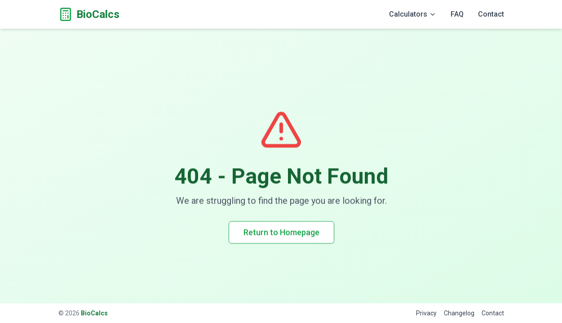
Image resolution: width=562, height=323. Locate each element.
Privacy (426, 313)
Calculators (412, 14)
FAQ (457, 14)
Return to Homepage (281, 232)
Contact (491, 14)
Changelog (459, 313)
